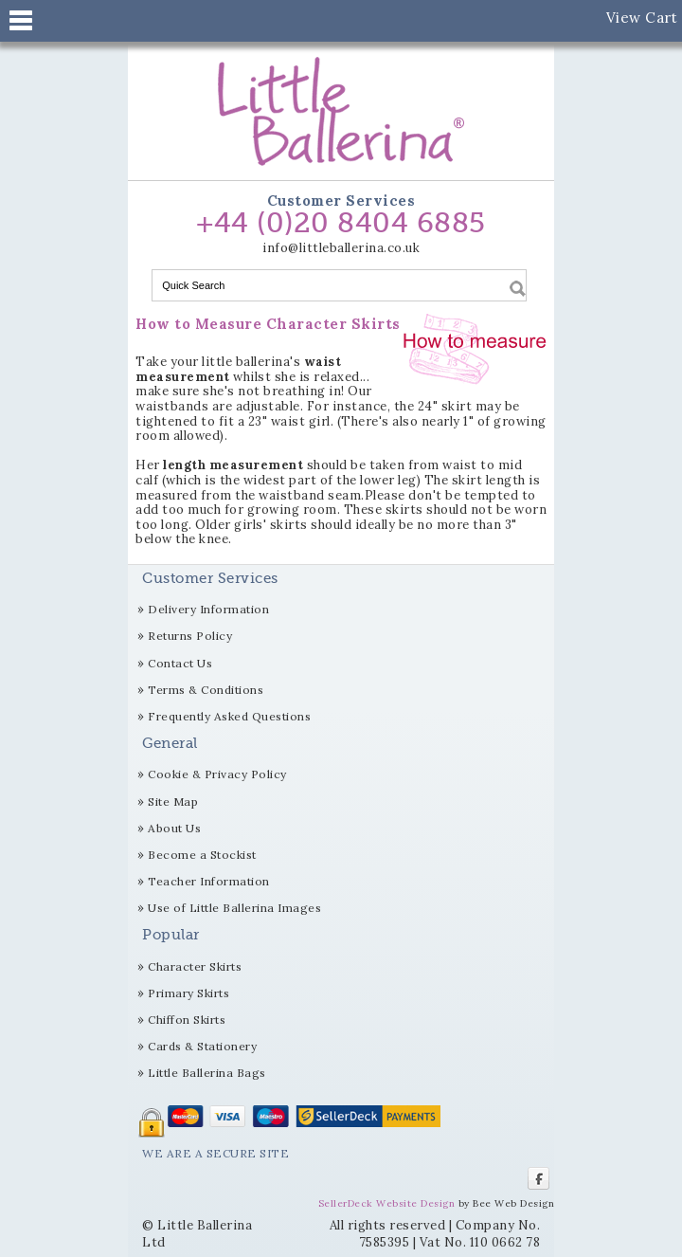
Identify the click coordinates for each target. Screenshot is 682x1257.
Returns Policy (190, 635)
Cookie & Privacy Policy (217, 774)
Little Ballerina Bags (207, 1073)
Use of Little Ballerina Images (234, 908)
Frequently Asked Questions (229, 716)
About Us (174, 828)
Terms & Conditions (205, 690)
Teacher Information (209, 881)
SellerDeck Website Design (387, 1203)
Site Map (173, 801)
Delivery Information (208, 609)
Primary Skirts (188, 993)
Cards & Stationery (202, 1046)
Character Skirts (195, 966)
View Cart (642, 18)
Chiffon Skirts (186, 1019)
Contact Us (180, 663)
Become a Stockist (202, 854)
